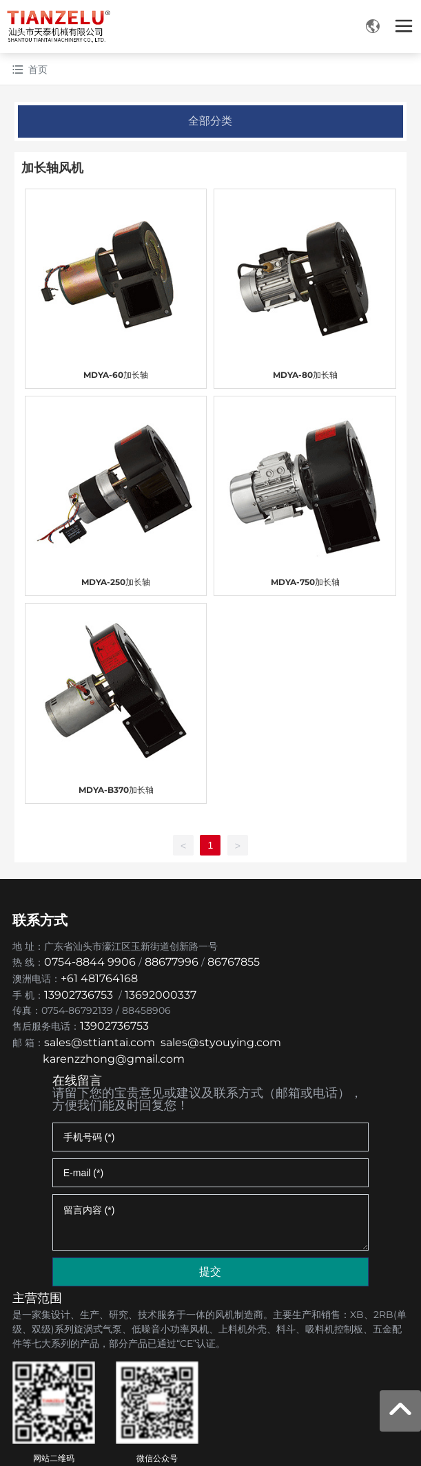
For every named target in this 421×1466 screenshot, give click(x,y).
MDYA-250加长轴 (115, 582)
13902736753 (78, 994)
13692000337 (160, 994)
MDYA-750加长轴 (305, 582)
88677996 (171, 961)
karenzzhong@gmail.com (114, 1058)
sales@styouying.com (221, 1042)
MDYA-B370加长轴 (116, 790)
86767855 (233, 961)
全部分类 (210, 121)
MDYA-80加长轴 (305, 375)
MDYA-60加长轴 (115, 375)
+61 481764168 (101, 978)
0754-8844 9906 (90, 961)
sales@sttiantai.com (99, 1042)
